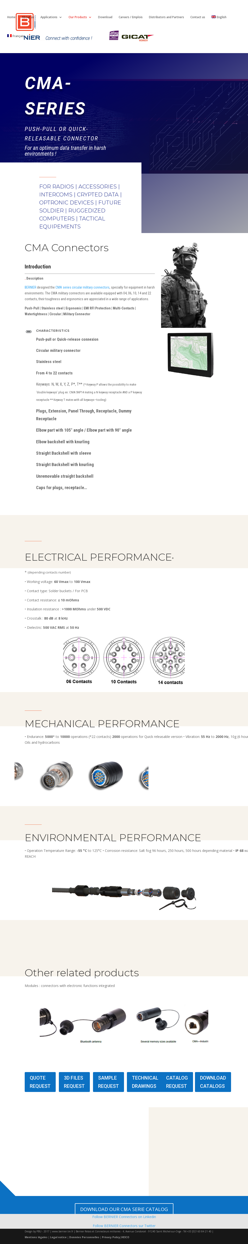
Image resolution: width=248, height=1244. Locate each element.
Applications (48, 17)
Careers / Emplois (131, 17)
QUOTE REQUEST (40, 1082)
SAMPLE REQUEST (108, 1082)
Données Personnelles (84, 1237)
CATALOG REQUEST (177, 1082)
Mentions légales (36, 1237)
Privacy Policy (111, 1237)
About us (28, 17)
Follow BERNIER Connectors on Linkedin (124, 1216)
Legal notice (58, 1237)
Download (105, 17)
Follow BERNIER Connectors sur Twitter (124, 1225)
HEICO (125, 1237)
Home (11, 17)
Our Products (78, 17)
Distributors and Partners (166, 17)
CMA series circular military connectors (82, 287)
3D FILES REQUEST (74, 1082)
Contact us (197, 17)
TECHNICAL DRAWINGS (145, 1082)
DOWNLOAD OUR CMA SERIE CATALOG (124, 1209)
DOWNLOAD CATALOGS (213, 1082)
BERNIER (30, 287)
